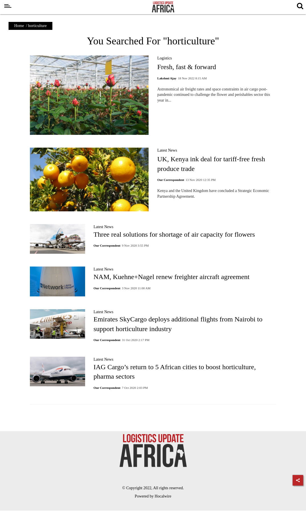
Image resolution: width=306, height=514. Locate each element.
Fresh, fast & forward (186, 67)
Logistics (164, 58)
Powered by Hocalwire (153, 496)
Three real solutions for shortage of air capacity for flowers (174, 234)
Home (19, 26)
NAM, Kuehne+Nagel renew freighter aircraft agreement (172, 276)
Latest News (167, 150)
